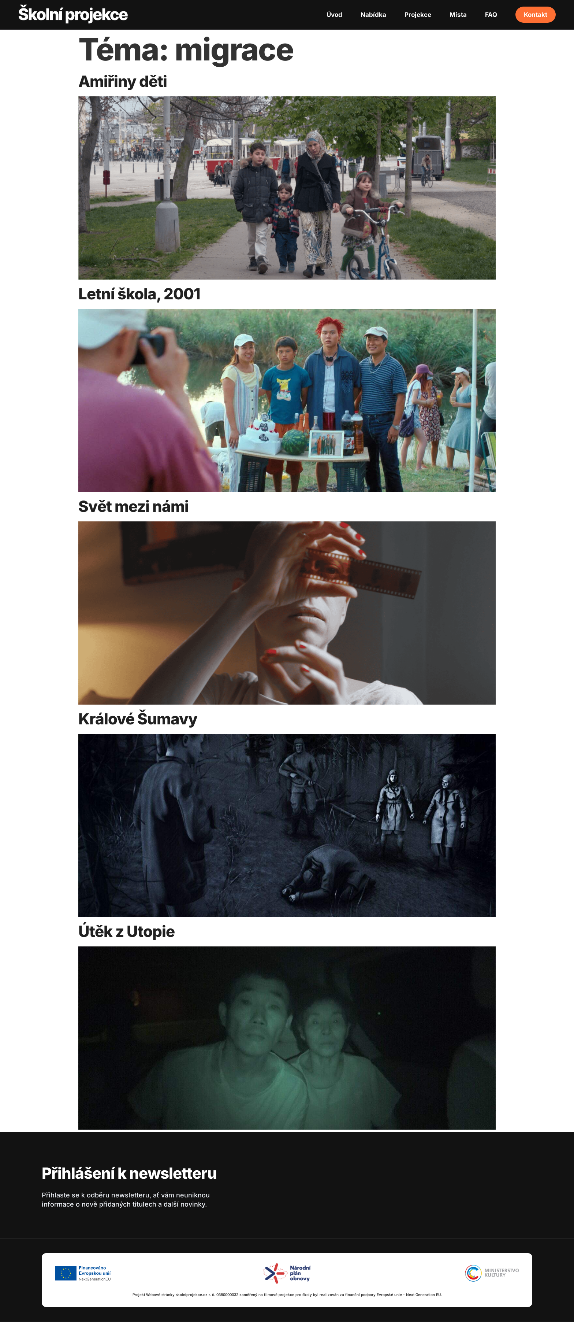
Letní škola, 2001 (139, 293)
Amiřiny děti (122, 81)
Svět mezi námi (133, 506)
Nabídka (373, 14)
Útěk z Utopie (126, 931)
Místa (458, 14)
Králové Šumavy (137, 718)
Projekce (418, 14)
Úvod (334, 14)
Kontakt (535, 14)
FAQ (491, 14)
